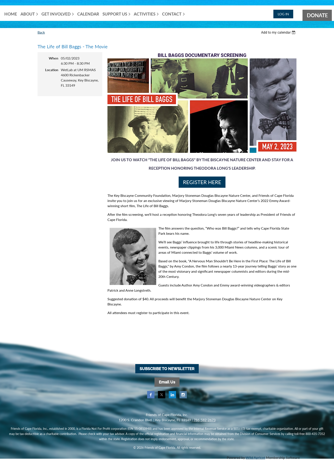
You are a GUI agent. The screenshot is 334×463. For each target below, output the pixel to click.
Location (51, 70)
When (53, 58)
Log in (283, 14)
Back (41, 32)
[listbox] (278, 32)
